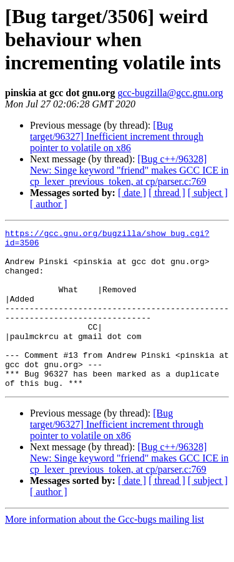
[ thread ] (167, 192)
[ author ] (48, 204)
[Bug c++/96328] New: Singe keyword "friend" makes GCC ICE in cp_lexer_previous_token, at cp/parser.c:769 (129, 170)
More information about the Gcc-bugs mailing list (104, 551)
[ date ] (132, 192)
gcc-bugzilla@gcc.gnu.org (170, 92)
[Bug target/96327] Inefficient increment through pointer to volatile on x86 (116, 136)
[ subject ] (208, 192)
